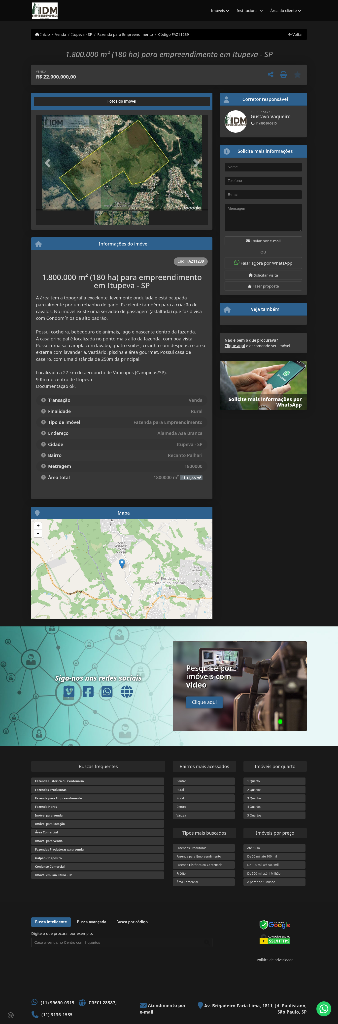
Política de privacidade (275, 959)
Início (42, 34)
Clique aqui (235, 345)
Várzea (181, 815)
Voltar (295, 34)
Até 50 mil (254, 848)
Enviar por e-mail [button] (263, 240)
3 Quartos (254, 798)
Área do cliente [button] (283, 10)
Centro (181, 781)
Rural (180, 790)
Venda (60, 34)
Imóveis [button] (218, 10)
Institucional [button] (248, 10)
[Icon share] (69, 691)
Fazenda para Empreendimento (125, 34)
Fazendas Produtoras (191, 848)
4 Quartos (254, 807)
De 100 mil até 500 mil (263, 865)
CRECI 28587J (103, 1003)
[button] (49, 163)
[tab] (52, 101)
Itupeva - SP (81, 34)
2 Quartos (254, 790)
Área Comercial (187, 882)
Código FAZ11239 (173, 34)
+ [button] (38, 526)
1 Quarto (253, 781)
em (53, 875)
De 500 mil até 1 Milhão (263, 873)
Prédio (181, 873)
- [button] (38, 533)
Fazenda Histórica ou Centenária (199, 865)
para (49, 815)
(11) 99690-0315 (264, 123)
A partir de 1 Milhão (261, 882)
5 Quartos (254, 815)
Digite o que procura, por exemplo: (62, 933)
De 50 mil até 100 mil (262, 856)
